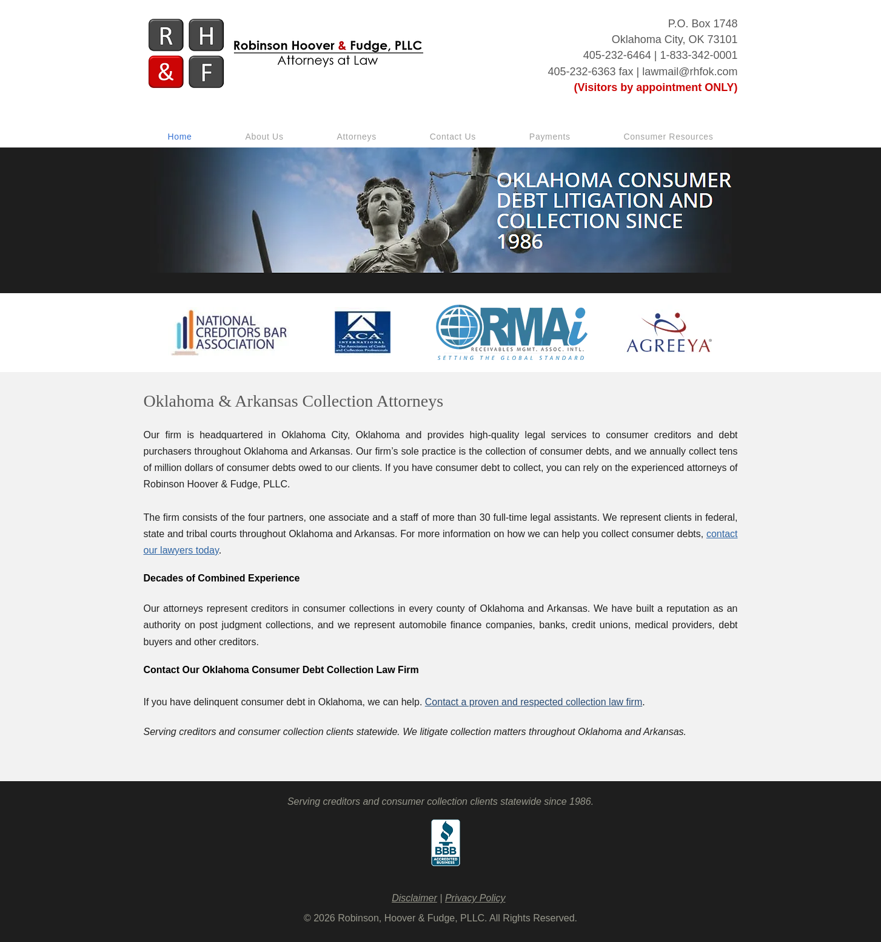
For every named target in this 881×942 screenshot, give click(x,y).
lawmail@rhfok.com (689, 72)
